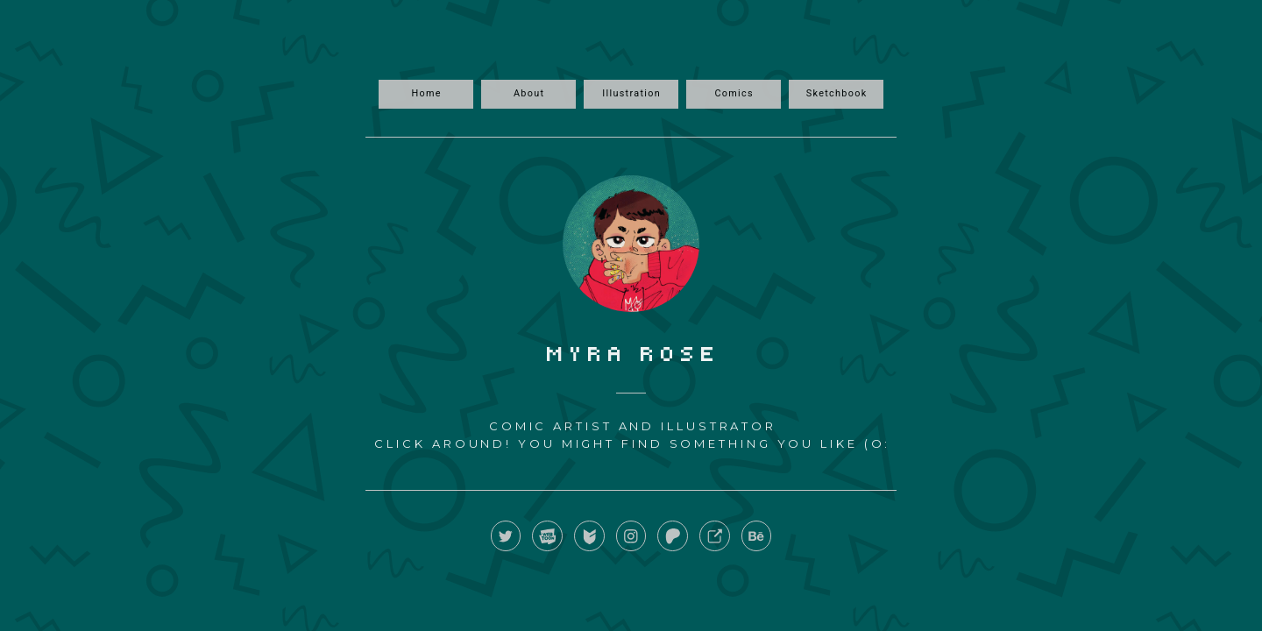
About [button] (529, 93)
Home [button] (427, 93)
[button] (506, 536)
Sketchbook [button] (837, 93)
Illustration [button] (631, 93)
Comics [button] (733, 93)
